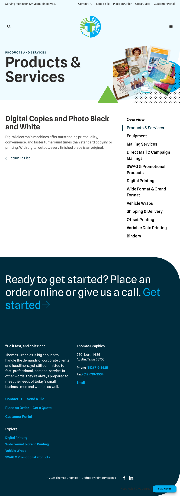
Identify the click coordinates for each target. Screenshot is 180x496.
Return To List (19, 158)
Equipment (137, 136)
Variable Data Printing (147, 227)
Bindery (134, 236)
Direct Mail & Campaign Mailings (148, 155)
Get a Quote (142, 3)
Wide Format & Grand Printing (27, 444)
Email (81, 383)
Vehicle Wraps (140, 203)
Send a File (103, 3)
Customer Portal (164, 3)
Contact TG (85, 3)
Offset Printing (140, 219)
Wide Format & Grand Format (146, 192)
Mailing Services (142, 144)
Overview (136, 119)
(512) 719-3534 (93, 374)
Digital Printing (140, 180)
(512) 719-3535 (97, 368)
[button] (9, 26)
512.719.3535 (163, 488)
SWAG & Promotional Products (146, 169)
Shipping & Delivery (145, 211)
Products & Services (145, 127)
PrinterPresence (105, 477)
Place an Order (122, 3)
